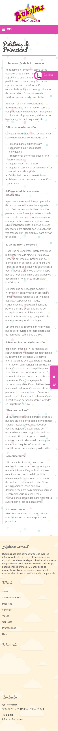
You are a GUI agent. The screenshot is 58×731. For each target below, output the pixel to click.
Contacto (7, 622)
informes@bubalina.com (14, 720)
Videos (5, 616)
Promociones (9, 628)
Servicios (7, 610)
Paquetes (7, 604)
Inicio (5, 592)
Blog (4, 634)
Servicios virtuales (11, 598)
